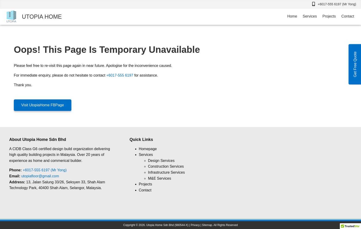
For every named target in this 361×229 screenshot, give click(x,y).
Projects (329, 16)
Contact (347, 16)
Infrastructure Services (166, 172)
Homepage (148, 149)
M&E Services (159, 178)
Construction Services (166, 166)
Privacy (195, 225)
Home (292, 16)
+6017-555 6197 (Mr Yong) (337, 4)
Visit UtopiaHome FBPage (42, 105)
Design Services (161, 161)
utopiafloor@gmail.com (40, 176)
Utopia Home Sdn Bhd (160, 225)
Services (310, 16)
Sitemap (207, 225)
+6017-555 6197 (119, 75)
